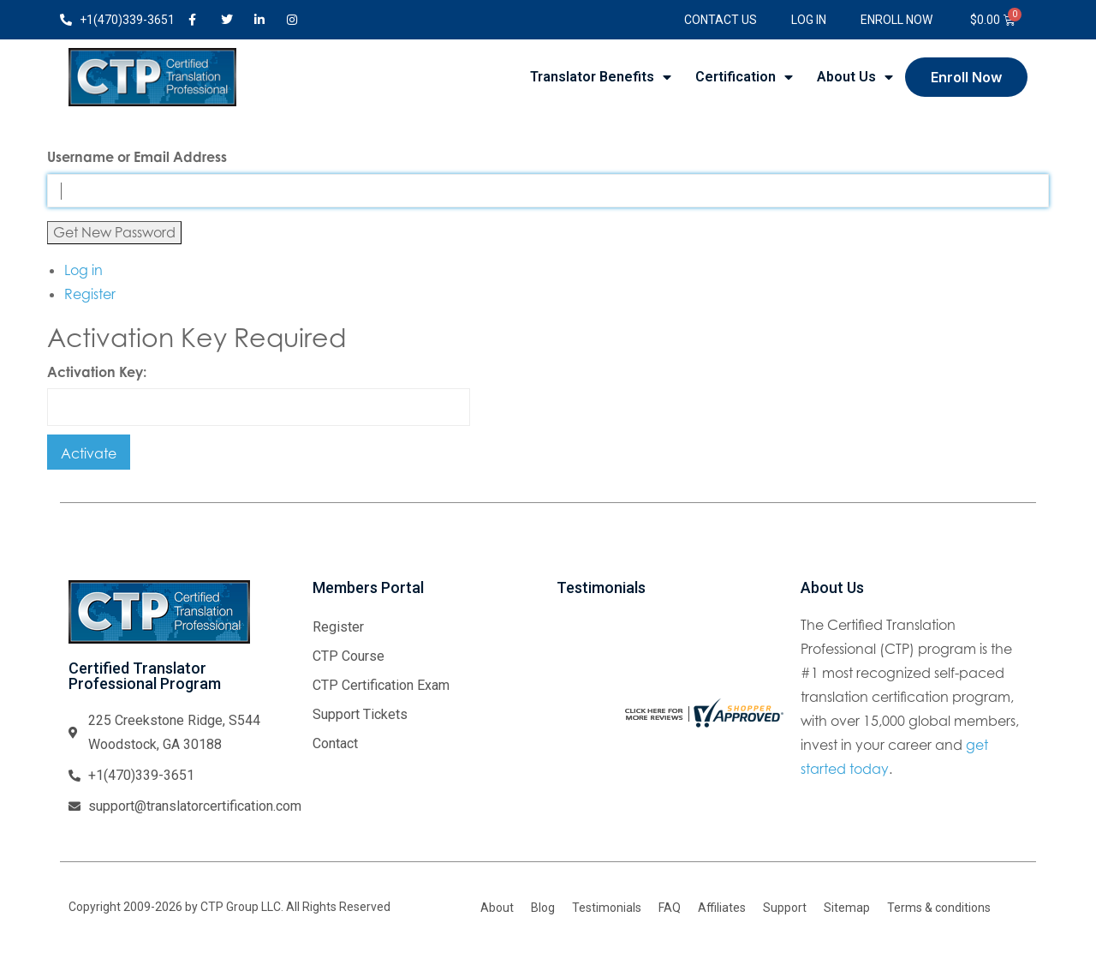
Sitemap (847, 907)
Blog (543, 907)
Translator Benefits (600, 77)
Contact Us (720, 20)
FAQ (669, 907)
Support (785, 907)
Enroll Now (896, 20)
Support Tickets (360, 714)
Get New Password (114, 232)
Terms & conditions (939, 907)
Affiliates (722, 907)
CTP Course (348, 656)
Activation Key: (96, 372)
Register (90, 294)
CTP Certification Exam (381, 685)
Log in (83, 270)
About (497, 907)
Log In (808, 20)
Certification (744, 77)
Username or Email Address (137, 156)
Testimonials (606, 907)
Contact (335, 743)
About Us (855, 77)
